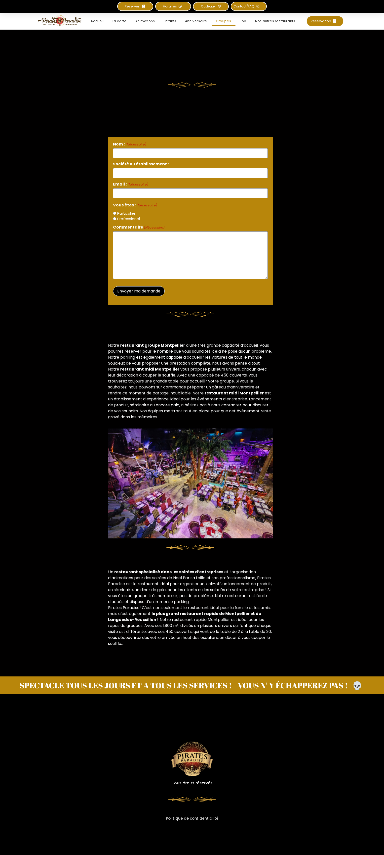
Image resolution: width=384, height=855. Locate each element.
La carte (120, 21)
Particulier (126, 213)
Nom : (129, 144)
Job (243, 21)
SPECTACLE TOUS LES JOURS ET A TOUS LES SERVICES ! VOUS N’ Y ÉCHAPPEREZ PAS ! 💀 (191, 685)
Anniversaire (196, 21)
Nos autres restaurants (275, 21)
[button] (173, 6)
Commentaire (139, 227)
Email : (130, 184)
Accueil (97, 21)
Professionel (128, 219)
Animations (145, 21)
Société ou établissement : (141, 164)
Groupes (223, 21)
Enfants (170, 21)
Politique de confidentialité (192, 818)
